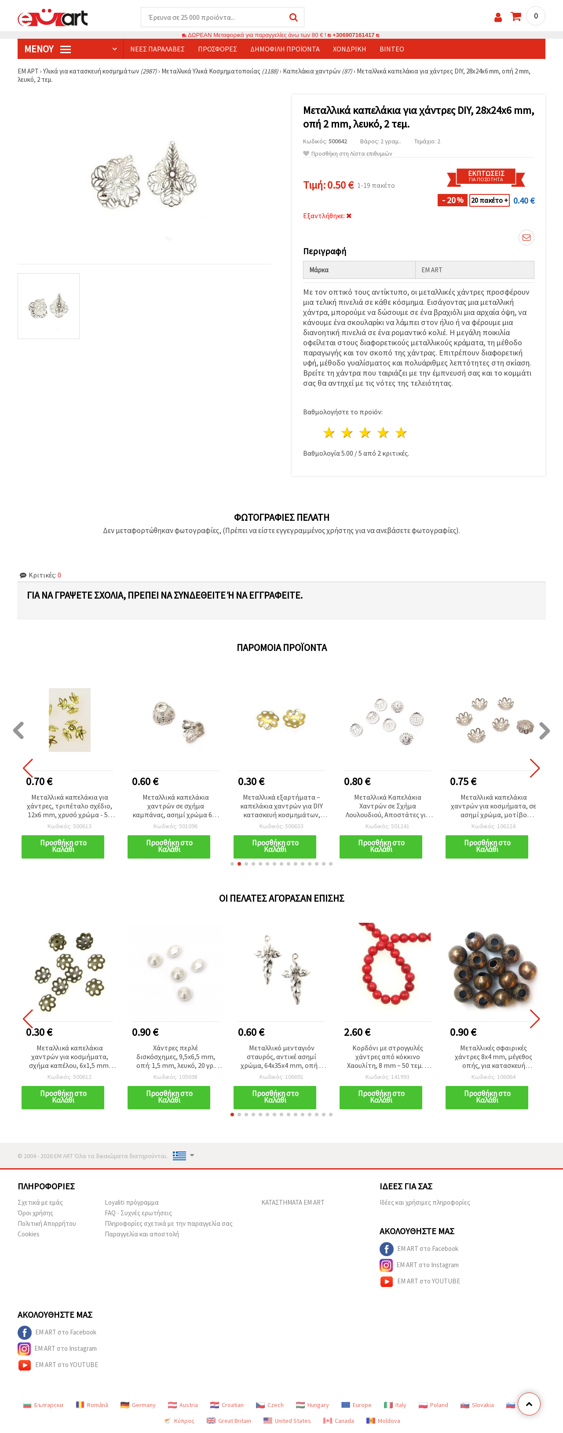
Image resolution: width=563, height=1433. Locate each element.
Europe (356, 1404)
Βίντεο (392, 48)
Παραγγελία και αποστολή (142, 1234)
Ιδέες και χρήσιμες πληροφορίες (425, 1202)
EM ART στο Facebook (419, 1249)
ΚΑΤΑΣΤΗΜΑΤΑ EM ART (293, 1202)
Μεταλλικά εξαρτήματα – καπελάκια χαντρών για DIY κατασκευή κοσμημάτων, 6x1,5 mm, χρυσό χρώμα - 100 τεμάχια (281, 806)
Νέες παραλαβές (157, 48)
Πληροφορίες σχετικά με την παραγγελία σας (169, 1223)
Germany (138, 1405)
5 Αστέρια (401, 433)
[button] (232, 864)
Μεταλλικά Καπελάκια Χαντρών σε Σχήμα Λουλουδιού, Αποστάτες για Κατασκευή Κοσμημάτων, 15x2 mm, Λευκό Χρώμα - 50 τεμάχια (388, 806)
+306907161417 (354, 35)
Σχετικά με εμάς (40, 1202)
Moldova (383, 1420)
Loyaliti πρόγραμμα (132, 1202)
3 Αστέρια (366, 433)
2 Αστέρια (348, 433)
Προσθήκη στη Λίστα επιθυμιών (347, 153)
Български (43, 1404)
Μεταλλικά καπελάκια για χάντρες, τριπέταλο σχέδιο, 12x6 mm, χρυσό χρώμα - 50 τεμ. (69, 806)
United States (287, 1420)
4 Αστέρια (383, 433)
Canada (338, 1420)
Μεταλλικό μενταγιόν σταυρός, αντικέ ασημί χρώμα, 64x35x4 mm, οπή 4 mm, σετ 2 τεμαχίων (281, 1057)
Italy (395, 1405)
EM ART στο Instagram (419, 1265)
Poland (433, 1405)
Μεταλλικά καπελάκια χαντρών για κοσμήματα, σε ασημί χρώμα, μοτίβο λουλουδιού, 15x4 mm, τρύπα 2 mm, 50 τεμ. (493, 806)
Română (92, 1404)
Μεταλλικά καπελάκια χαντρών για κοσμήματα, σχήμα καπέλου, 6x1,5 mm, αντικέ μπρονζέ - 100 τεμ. (69, 1057)
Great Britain (229, 1420)
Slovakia (477, 1405)
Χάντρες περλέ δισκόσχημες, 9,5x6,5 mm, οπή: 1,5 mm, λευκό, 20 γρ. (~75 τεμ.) (175, 1057)
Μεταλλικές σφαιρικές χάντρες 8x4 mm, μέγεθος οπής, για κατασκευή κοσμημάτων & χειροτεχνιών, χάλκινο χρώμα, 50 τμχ (493, 1057)
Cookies (29, 1234)
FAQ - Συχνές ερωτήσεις (138, 1213)
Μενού (47, 49)
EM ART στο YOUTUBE (420, 1282)
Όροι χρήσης (35, 1213)
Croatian (227, 1405)
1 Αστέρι (330, 433)
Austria (183, 1405)
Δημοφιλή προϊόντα (285, 48)
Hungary (312, 1405)
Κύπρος (178, 1420)
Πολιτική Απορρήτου (47, 1223)
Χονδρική (349, 48)
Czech (270, 1405)
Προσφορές (217, 48)
